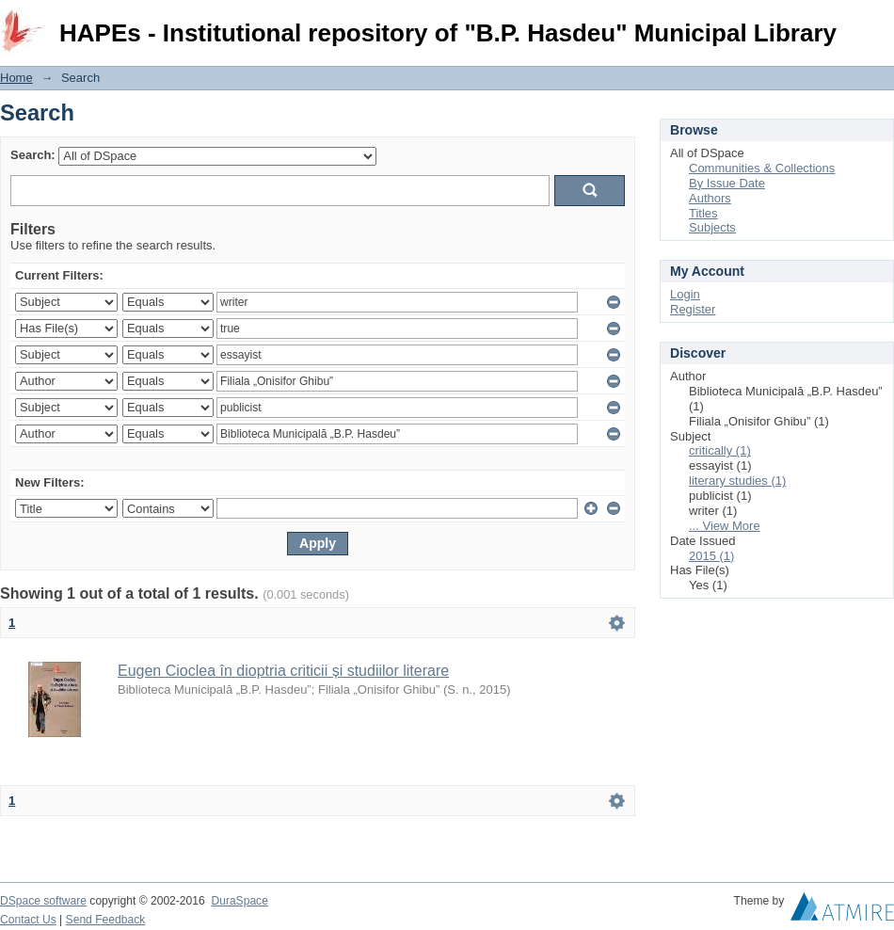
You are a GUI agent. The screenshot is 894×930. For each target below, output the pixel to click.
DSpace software (43, 900)
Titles (703, 213)
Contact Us (28, 919)
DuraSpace (239, 900)
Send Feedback (106, 919)
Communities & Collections (762, 168)
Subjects (712, 227)
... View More (724, 526)
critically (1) (720, 450)
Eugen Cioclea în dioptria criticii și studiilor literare (283, 671)
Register (692, 309)
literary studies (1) (737, 480)
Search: (33, 155)
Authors (710, 198)
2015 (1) (711, 556)
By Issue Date (727, 183)
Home (16, 78)
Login (879, 23)
